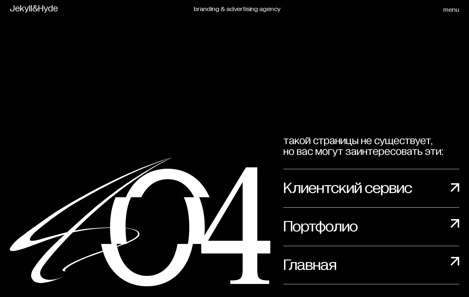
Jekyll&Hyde (34, 8)
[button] (452, 10)
